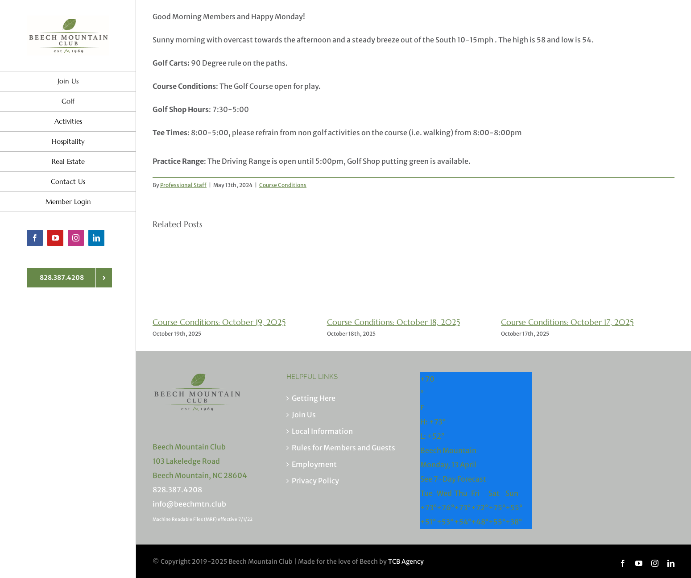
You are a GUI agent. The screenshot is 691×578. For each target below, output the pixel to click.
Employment (314, 464)
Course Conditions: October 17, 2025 (567, 322)
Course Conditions (282, 185)
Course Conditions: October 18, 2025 (393, 322)
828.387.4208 (177, 489)
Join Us (304, 414)
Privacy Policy (315, 480)
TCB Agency (406, 561)
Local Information (322, 431)
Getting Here (313, 398)
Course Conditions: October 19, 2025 (219, 322)
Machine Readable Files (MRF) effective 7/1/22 (202, 519)
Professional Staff (183, 185)
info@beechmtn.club (189, 503)
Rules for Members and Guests (343, 447)
